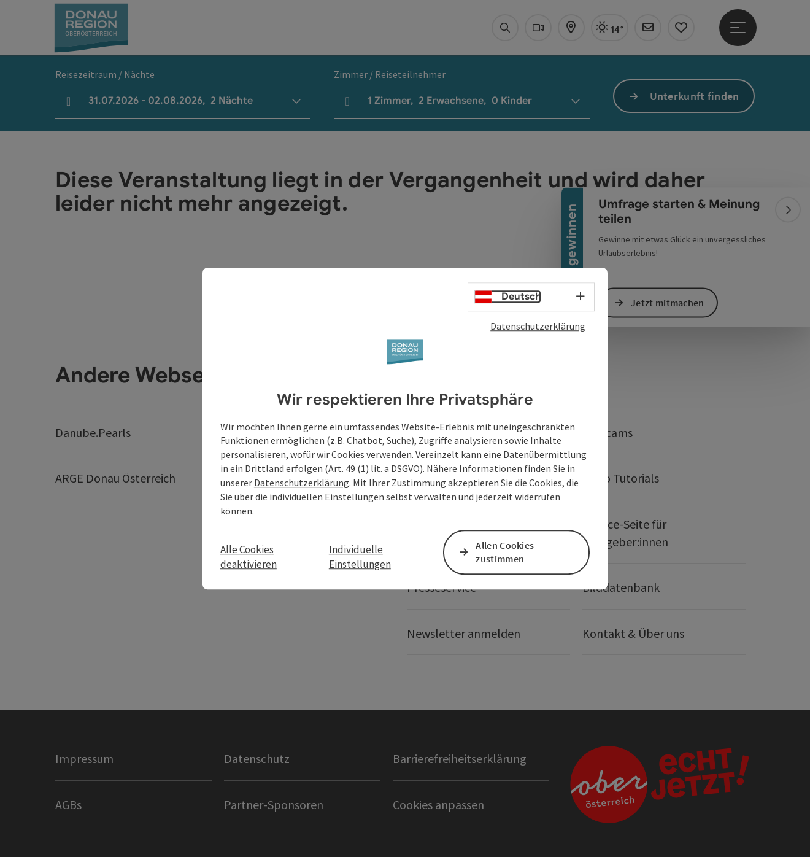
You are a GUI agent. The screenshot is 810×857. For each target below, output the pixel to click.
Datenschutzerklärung (537, 326)
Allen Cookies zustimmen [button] (505, 552)
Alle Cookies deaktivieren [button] (248, 557)
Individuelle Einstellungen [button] (360, 557)
